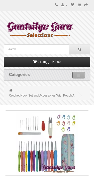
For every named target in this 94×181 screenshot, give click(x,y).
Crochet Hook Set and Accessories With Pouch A (41, 95)
